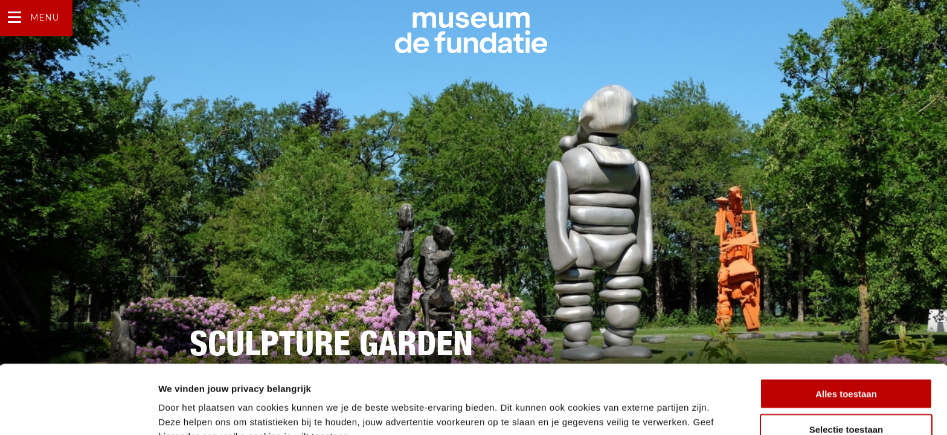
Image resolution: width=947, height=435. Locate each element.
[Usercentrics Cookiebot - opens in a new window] (78, 411)
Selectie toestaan (846, 364)
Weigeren (846, 400)
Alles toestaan (846, 329)
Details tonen (652, 411)
